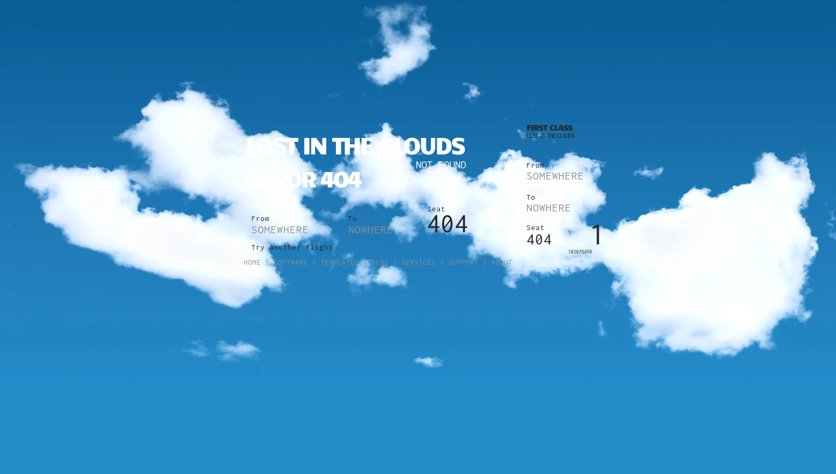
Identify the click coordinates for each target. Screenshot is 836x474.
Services (419, 262)
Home (252, 262)
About (502, 262)
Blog (380, 262)
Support (464, 262)
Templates (340, 262)
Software (291, 262)
